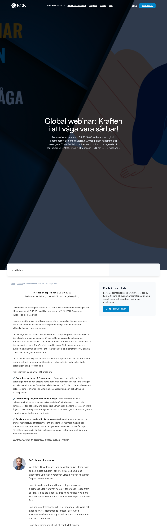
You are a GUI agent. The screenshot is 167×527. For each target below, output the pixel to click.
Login (134, 6)
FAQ (111, 6)
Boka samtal (147, 6)
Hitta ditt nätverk (56, 5)
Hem (13, 284)
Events (103, 6)
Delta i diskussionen (116, 308)
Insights (93, 6)
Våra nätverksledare (77, 6)
